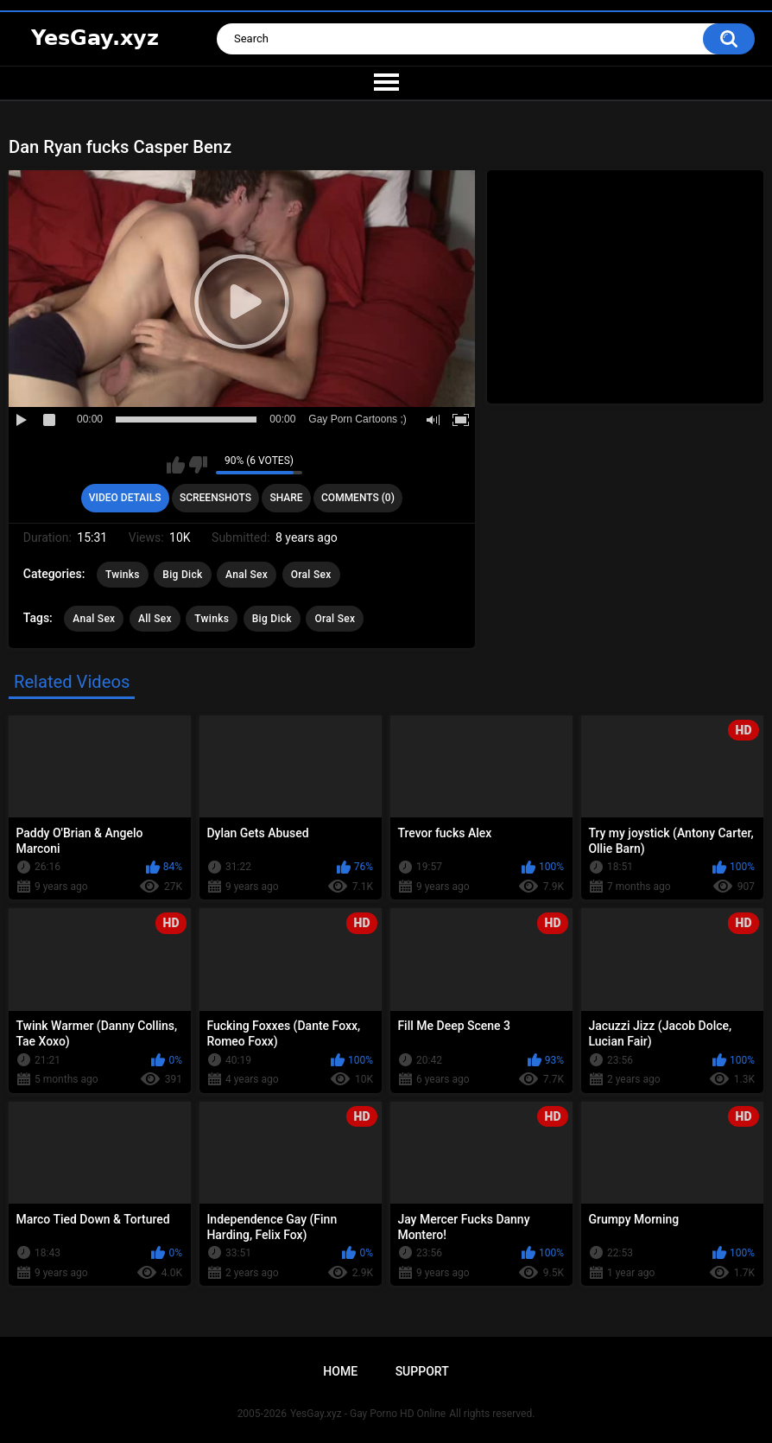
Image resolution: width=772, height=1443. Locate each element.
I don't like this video (198, 465)
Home (340, 1371)
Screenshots (215, 498)
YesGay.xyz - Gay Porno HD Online (368, 1414)
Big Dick (182, 575)
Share (285, 498)
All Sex (155, 619)
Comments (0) (358, 498)
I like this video (176, 465)
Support (422, 1371)
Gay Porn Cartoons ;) (357, 419)
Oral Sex (311, 575)
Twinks (122, 575)
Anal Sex (246, 575)
